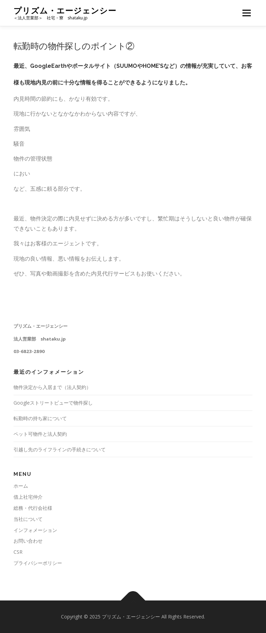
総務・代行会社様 (33, 508)
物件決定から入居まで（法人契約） (52, 387)
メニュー (246, 13)
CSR (18, 552)
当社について (28, 519)
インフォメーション (35, 530)
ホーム (21, 485)
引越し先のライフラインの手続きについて (60, 449)
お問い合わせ (28, 540)
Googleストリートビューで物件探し (53, 402)
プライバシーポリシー (38, 563)
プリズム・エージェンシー (65, 10)
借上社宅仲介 (28, 497)
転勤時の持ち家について (40, 418)
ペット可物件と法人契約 (40, 434)
